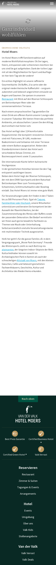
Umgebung (28, 517)
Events (28, 510)
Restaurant (7, 98)
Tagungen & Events (28, 487)
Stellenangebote (28, 536)
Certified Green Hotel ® (15, 451)
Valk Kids (28, 530)
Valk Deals (28, 559)
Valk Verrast (41, 451)
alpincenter (8, 249)
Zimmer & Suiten (28, 481)
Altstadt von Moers (26, 260)
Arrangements (28, 493)
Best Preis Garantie (15, 436)
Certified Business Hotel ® (41, 437)
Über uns (28, 523)
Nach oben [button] (28, 398)
